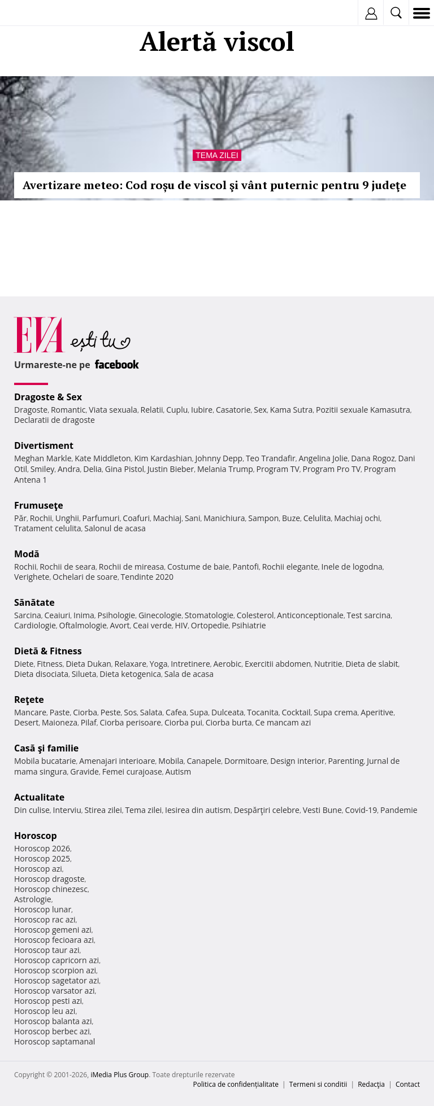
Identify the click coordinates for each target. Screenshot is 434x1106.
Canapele (203, 760)
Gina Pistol (124, 469)
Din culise (32, 810)
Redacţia (371, 1084)
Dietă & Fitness (48, 651)
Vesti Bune (322, 810)
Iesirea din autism (198, 810)
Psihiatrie (249, 625)
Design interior (297, 760)
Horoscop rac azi (45, 919)
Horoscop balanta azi (53, 1021)
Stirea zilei (102, 810)
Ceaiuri (58, 615)
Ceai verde (152, 625)
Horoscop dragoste (49, 878)
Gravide (84, 771)
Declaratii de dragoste (54, 419)
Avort (119, 625)
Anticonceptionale (310, 615)
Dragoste (30, 409)
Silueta (84, 673)
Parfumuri (101, 518)
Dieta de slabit (371, 663)
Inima (83, 615)
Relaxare (131, 663)
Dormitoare (245, 760)
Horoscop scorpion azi (55, 970)
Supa (199, 712)
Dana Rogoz (373, 458)
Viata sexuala (113, 409)
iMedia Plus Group (119, 1074)
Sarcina (27, 615)
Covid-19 (361, 810)
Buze (291, 518)
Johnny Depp (218, 458)
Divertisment (43, 445)
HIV (181, 625)
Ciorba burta (229, 722)
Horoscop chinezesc (51, 889)
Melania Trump (225, 469)
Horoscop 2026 (42, 848)
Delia (92, 469)
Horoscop (35, 835)
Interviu (67, 810)
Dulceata (227, 712)
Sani (193, 518)
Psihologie (117, 615)
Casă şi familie (46, 748)
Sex (260, 409)
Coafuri (136, 518)
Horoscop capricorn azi (56, 960)
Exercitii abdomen (278, 663)
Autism (179, 771)
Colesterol (255, 615)
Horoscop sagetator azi (56, 980)
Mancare (30, 712)
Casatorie (233, 409)
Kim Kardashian (163, 458)
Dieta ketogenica (130, 673)
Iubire (201, 409)
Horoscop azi (38, 868)
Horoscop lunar (42, 909)
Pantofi (245, 566)
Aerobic (227, 663)
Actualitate (39, 797)
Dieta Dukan (88, 663)
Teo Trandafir (271, 458)
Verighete (31, 576)
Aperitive (377, 712)
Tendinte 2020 (147, 576)
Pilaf (89, 722)
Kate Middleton (103, 458)
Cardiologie (35, 625)
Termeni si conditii (318, 1084)
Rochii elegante (290, 566)
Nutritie (328, 663)
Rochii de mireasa (131, 566)
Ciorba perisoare (131, 722)
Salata (151, 712)
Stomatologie (209, 615)
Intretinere (190, 663)
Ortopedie (209, 625)
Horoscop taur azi (46, 950)
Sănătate (34, 602)
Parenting (345, 760)
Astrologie (32, 899)
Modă (27, 554)
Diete (23, 663)
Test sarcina (369, 615)
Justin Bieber (170, 469)
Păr (20, 518)
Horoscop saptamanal (54, 1041)
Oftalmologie (83, 625)
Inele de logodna (351, 566)
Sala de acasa (189, 673)
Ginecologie (159, 615)
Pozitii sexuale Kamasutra (363, 409)
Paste (60, 712)
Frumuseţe (38, 505)
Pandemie (399, 810)
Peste (111, 712)
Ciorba (85, 712)
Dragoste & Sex (48, 397)
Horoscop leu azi (44, 1011)
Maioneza (59, 722)
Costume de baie (198, 566)
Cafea (176, 712)
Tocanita (263, 712)
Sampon (263, 518)
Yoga (159, 663)
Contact (408, 1084)
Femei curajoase (132, 771)
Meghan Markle (43, 458)
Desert (26, 722)
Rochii (41, 518)
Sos (130, 712)
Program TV (277, 469)
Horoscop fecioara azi (54, 939)
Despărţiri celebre (267, 810)
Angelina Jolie (323, 458)
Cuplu (177, 409)
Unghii (67, 518)
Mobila (170, 760)
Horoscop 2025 (42, 858)
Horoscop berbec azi (52, 1031)
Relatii (152, 409)
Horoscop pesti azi (48, 1000)
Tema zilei (217, 155)
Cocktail (295, 712)
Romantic (68, 409)
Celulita (317, 518)
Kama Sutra (291, 409)
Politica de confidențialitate (236, 1084)
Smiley (43, 469)
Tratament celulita (47, 528)
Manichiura (224, 518)
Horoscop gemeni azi (53, 929)
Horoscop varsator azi (54, 990)
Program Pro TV (332, 469)
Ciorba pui (183, 722)
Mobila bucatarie (45, 760)
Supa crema (335, 712)
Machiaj (167, 518)
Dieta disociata (41, 673)
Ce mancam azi (283, 722)
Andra (69, 469)
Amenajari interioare (117, 760)
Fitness (50, 663)
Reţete (29, 699)
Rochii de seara (68, 566)
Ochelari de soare (85, 576)
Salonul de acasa (115, 528)
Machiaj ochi (357, 518)
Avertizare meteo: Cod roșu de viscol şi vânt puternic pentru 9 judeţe (214, 185)
